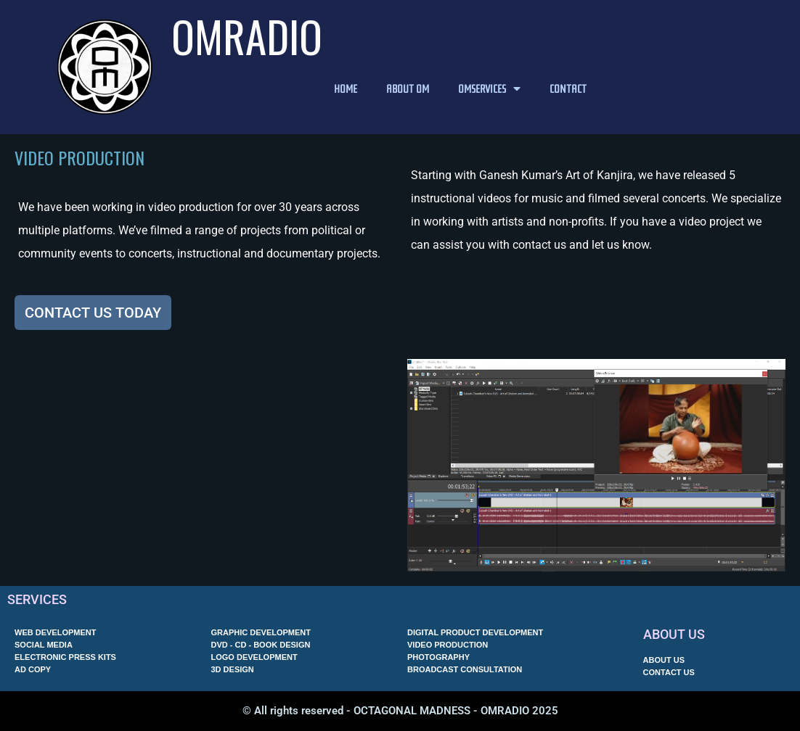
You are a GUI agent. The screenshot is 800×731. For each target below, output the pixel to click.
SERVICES (37, 599)
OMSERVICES (489, 88)
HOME (345, 88)
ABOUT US (674, 634)
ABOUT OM (407, 88)
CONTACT (568, 88)
